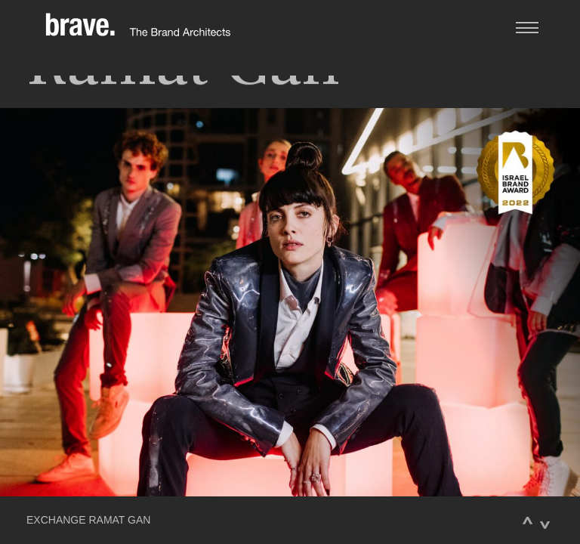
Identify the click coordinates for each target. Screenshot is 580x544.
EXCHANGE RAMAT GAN (88, 520)
